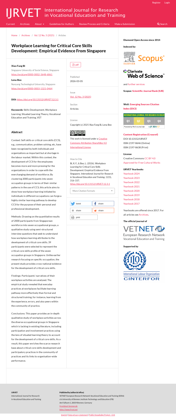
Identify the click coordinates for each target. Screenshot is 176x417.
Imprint (64, 415)
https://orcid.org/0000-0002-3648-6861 (31, 74)
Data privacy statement (78, 415)
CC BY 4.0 (150, 158)
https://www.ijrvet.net (68, 409)
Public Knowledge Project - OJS (102, 415)
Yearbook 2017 (131, 203)
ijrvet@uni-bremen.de (68, 406)
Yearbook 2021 (131, 186)
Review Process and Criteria (94, 23)
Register (156, 2)
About (38, 23)
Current (10, 23)
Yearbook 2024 (131, 173)
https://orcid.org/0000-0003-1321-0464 (31, 88)
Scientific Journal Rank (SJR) (148, 90)
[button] (81, 203)
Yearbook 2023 (131, 177)
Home (14, 35)
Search (162, 23)
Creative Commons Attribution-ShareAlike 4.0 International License (88, 143)
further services (136, 84)
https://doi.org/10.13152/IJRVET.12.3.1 (37, 99)
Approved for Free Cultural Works (141, 162)
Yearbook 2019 (131, 195)
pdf (77, 64)
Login (167, 2)
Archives (25, 23)
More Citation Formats (84, 190)
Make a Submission (125, 23)
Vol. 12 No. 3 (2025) (44, 35)
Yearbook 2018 (131, 199)
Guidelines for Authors (62, 23)
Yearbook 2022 (131, 182)
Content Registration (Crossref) (140, 134)
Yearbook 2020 (131, 190)
